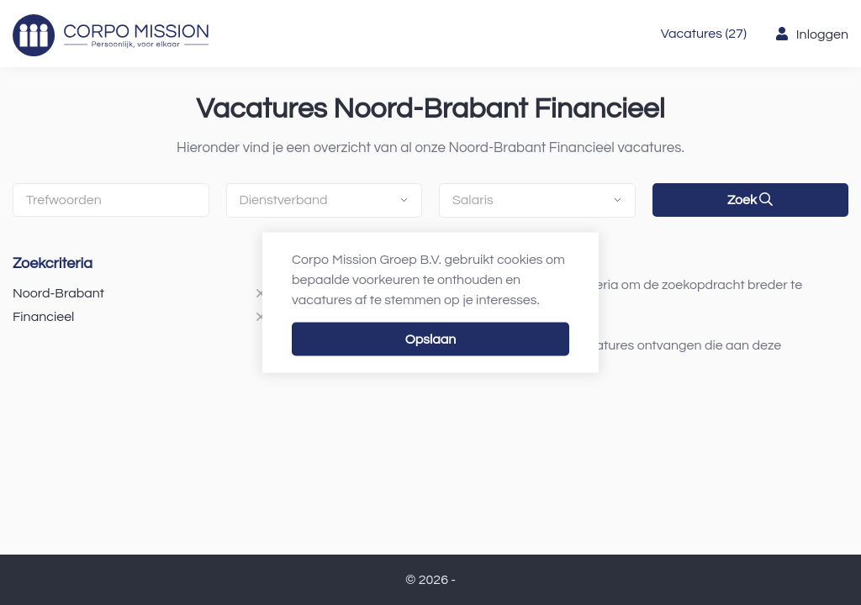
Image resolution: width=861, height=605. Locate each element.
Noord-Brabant (58, 293)
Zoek (750, 199)
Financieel (43, 317)
